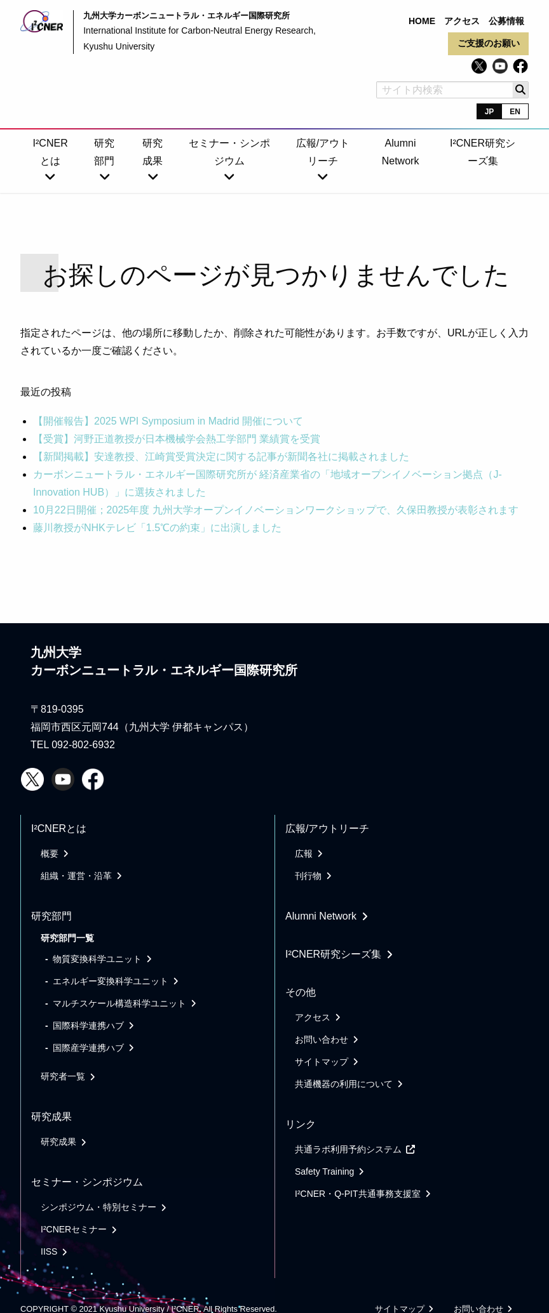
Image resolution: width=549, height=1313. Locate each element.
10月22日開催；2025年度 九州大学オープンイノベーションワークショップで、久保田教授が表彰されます (275, 510)
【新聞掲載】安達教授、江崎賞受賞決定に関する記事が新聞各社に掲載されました (221, 456)
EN (515, 111)
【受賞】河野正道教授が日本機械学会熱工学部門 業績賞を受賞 (176, 438)
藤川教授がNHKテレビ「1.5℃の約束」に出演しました (157, 527)
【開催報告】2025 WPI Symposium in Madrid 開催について (168, 421)
